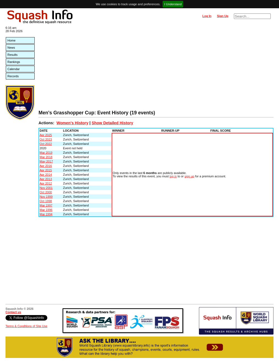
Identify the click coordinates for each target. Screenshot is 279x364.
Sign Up (222, 16)
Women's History (72, 123)
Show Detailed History (112, 123)
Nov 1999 (46, 196)
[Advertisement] (156, 68)
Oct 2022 (46, 143)
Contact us (13, 312)
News (11, 47)
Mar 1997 (46, 205)
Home (11, 40)
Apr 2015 (46, 170)
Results (12, 54)
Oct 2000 (46, 192)
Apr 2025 (46, 135)
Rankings (13, 62)
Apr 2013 (46, 179)
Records (13, 76)
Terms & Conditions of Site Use (26, 326)
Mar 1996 (46, 209)
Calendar (13, 69)
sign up (189, 176)
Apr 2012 (46, 183)
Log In (206, 16)
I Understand (173, 4)
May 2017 (46, 161)
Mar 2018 (46, 157)
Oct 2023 (46, 139)
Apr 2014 (46, 174)
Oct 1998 (46, 201)
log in (173, 176)
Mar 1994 (46, 214)
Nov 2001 (46, 187)
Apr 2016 (46, 165)
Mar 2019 (46, 152)
